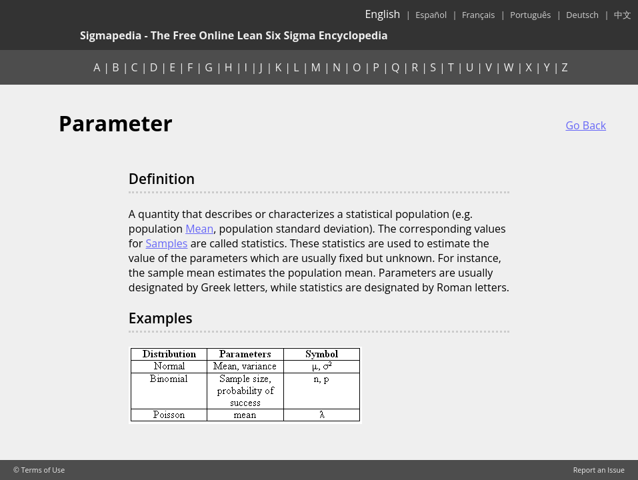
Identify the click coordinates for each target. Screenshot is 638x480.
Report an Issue (599, 470)
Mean (199, 228)
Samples (167, 243)
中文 (622, 15)
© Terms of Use (39, 470)
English (382, 14)
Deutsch (582, 15)
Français (478, 15)
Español (431, 15)
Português (530, 15)
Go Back (585, 125)
